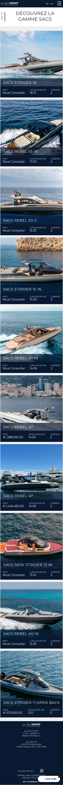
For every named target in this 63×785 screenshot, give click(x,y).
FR (47, 4)
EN (51, 4)
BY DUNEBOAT (31, 781)
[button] (49, 779)
